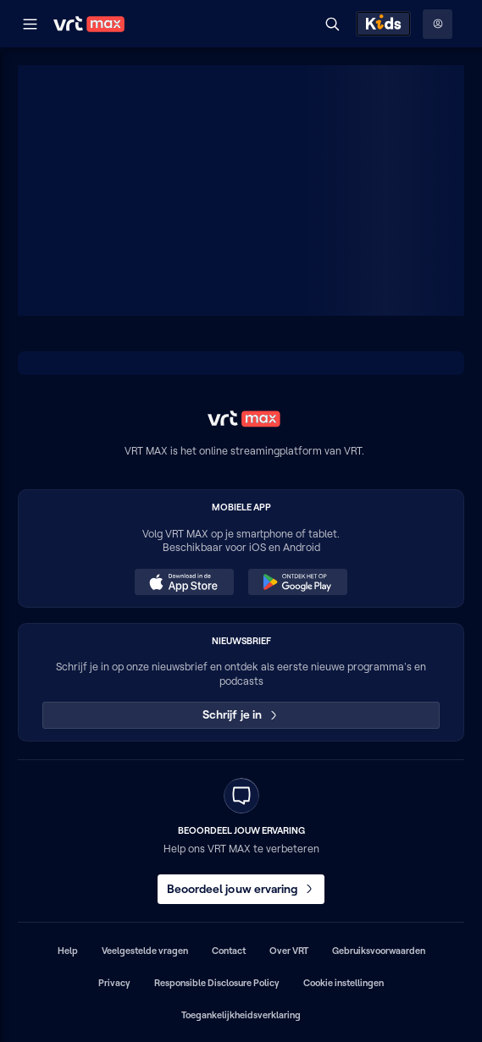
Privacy (114, 983)
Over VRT (288, 951)
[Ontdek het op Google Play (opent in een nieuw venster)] (297, 582)
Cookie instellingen (343, 983)
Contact (229, 951)
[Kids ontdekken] (383, 23)
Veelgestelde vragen (145, 951)
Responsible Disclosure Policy (217, 983)
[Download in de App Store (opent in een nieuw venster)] (184, 582)
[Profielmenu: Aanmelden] (437, 24)
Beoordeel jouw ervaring (241, 889)
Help (68, 951)
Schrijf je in (241, 714)
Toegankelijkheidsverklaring (241, 1015)
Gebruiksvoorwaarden (378, 951)
